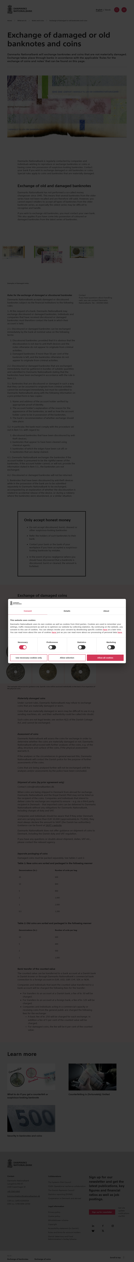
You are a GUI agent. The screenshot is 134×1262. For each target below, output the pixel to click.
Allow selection (67, 658)
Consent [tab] (28, 611)
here (105, 629)
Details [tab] (67, 611)
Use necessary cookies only (29, 658)
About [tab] (106, 611)
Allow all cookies (105, 658)
